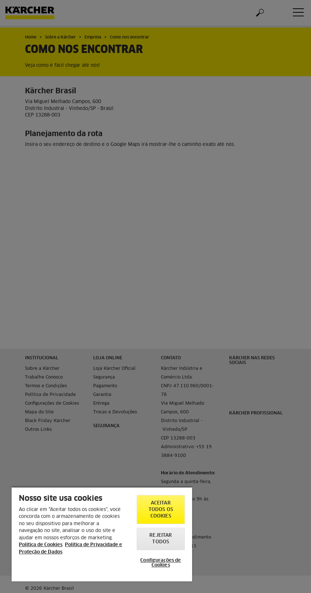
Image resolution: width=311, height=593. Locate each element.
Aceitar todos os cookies (161, 510)
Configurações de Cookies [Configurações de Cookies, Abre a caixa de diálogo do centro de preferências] (160, 563)
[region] (102, 534)
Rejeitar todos (160, 538)
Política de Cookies (40, 545)
